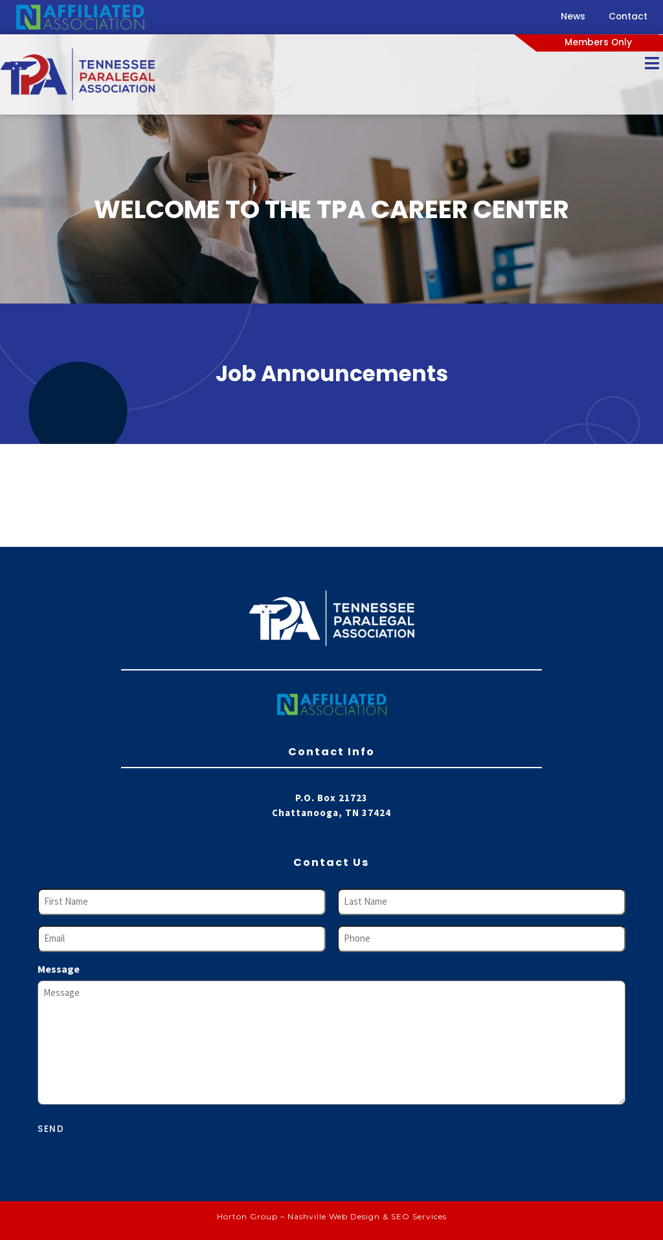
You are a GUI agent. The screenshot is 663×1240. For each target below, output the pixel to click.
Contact (628, 16)
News (573, 16)
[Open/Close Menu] (651, 63)
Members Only (598, 42)
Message (59, 968)
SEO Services (419, 1216)
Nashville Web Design (333, 1216)
